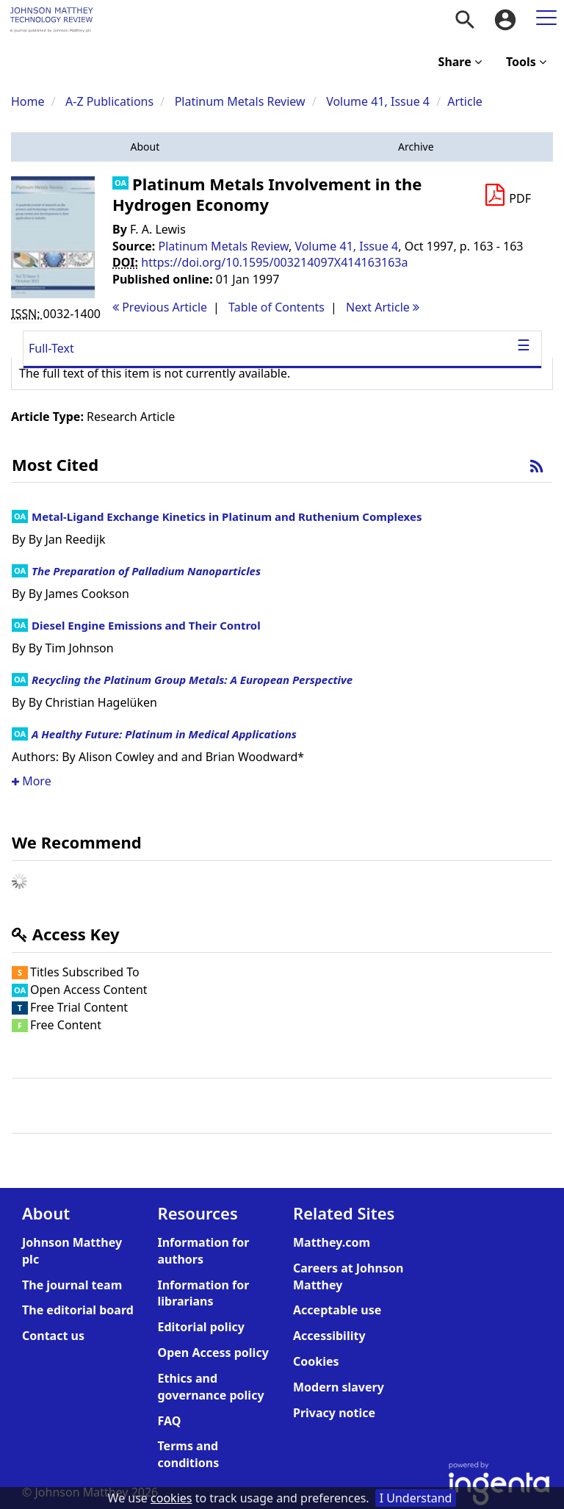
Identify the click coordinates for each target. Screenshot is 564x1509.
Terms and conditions (189, 1454)
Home (28, 101)
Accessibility (329, 1336)
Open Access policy (213, 1352)
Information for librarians (204, 1293)
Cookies (316, 1361)
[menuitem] (465, 20)
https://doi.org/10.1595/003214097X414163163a (274, 262)
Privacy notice (334, 1413)
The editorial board (78, 1310)
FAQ (169, 1421)
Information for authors (204, 1250)
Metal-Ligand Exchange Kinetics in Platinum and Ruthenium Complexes (227, 516)
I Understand (416, 1498)
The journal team (72, 1285)
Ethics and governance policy (211, 1386)
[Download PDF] (507, 195)
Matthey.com (331, 1242)
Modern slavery (338, 1387)
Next (382, 307)
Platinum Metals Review (240, 101)
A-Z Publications (109, 101)
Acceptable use (337, 1310)
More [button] (31, 781)
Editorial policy (201, 1327)
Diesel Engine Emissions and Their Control (146, 625)
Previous (159, 307)
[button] (145, 147)
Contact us (53, 1336)
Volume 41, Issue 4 (379, 101)
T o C (276, 307)
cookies (171, 1498)
